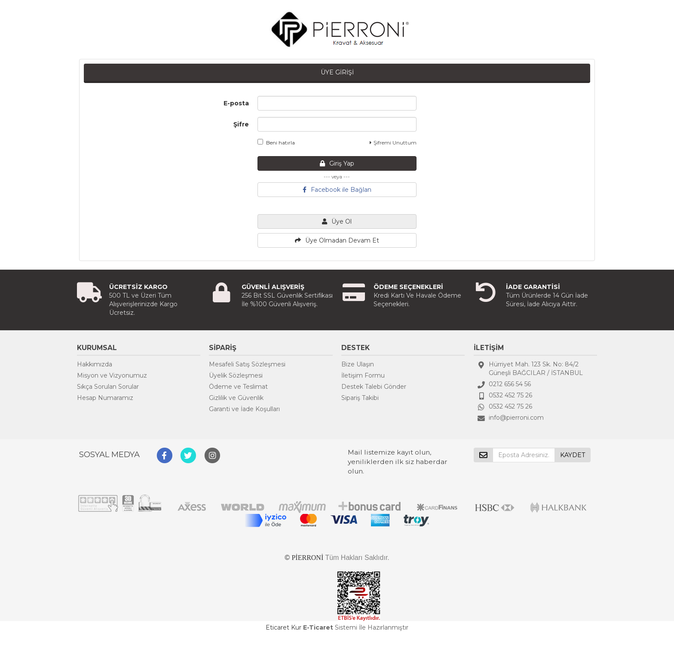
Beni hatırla (276, 142)
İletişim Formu (363, 375)
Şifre (241, 124)
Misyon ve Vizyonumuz (112, 375)
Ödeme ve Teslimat (238, 386)
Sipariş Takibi (360, 398)
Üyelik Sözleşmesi (236, 375)
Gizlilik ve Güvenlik (236, 398)
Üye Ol (337, 221)
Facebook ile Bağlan (337, 190)
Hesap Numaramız (105, 398)
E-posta (236, 103)
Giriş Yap (337, 163)
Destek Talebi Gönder (373, 386)
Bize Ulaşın (357, 364)
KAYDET (572, 455)
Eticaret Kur (283, 627)
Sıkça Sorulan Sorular (108, 386)
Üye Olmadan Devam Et (337, 240)
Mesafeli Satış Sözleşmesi (247, 364)
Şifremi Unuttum (393, 142)
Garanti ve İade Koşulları (244, 409)
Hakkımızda (94, 364)
